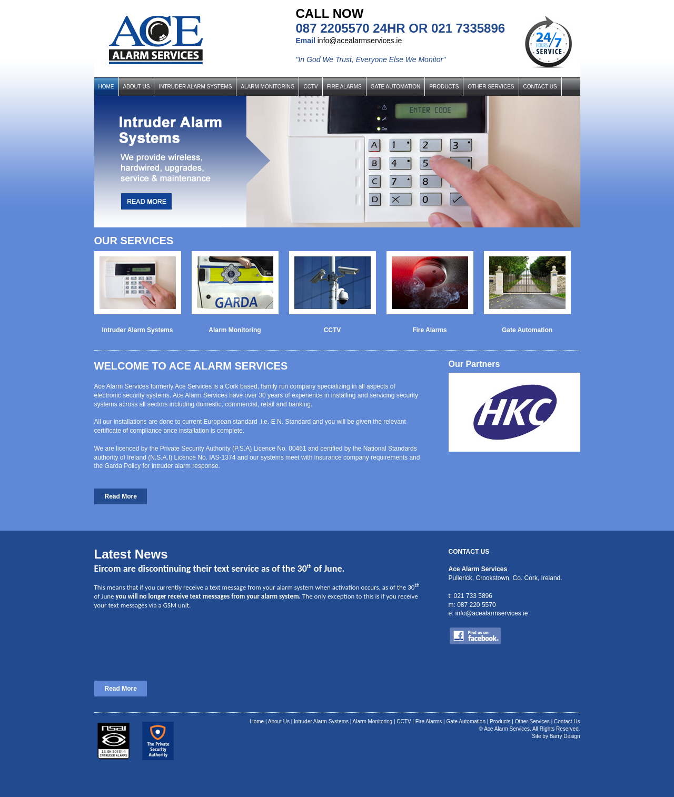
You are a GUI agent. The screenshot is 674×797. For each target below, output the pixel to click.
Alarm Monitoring (373, 721)
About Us (279, 721)
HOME (106, 86)
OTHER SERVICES (491, 86)
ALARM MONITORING (267, 86)
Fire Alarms (428, 721)
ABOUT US (136, 86)
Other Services (532, 721)
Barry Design (565, 736)
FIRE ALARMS (344, 86)
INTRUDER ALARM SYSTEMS (195, 86)
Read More (121, 496)
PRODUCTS (444, 86)
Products (500, 721)
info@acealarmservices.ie (360, 40)
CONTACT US (540, 86)
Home (257, 721)
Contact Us (567, 721)
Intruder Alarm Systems (321, 721)
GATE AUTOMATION (395, 86)
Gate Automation (465, 721)
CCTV (310, 86)
